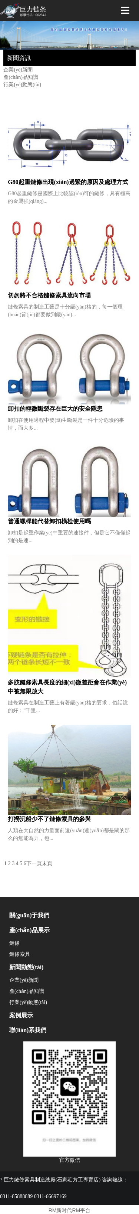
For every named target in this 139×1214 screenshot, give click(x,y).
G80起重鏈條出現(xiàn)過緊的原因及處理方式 (68, 182)
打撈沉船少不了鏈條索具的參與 (49, 819)
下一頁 (34, 863)
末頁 (47, 863)
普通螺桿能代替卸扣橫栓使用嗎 (49, 521)
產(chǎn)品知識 (20, 77)
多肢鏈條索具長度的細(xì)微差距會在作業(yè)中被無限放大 (67, 686)
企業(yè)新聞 (18, 70)
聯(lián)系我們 (27, 1030)
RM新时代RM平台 (70, 1210)
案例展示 (21, 1015)
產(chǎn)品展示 (29, 930)
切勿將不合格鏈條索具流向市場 (49, 295)
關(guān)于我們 (29, 915)
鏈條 (14, 943)
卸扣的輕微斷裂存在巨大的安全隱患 (55, 409)
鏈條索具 (19, 954)
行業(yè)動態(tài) (22, 84)
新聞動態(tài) (26, 967)
